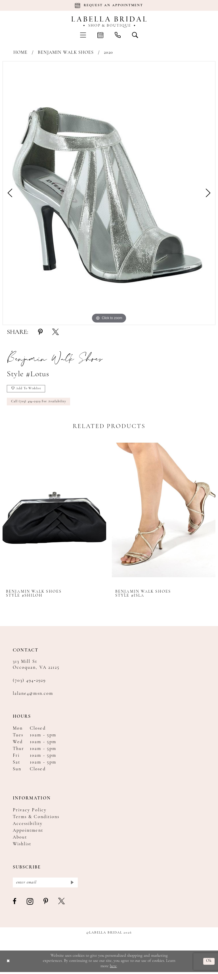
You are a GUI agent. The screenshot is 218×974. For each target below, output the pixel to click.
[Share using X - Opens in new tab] (55, 332)
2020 (108, 52)
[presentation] (54, 511)
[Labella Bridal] (109, 22)
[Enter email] (45, 884)
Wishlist (22, 845)
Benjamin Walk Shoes (66, 52)
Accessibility (28, 825)
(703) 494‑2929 (29, 682)
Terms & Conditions (36, 818)
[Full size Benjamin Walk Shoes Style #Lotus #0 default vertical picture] (109, 193)
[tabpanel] (109, 193)
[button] (83, 35)
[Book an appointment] (109, 5)
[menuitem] (83, 35)
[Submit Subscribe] (72, 884)
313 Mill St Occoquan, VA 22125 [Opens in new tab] (36, 666)
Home (20, 52)
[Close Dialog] (8, 963)
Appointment (28, 832)
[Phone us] (117, 35)
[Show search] (135, 35)
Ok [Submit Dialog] (209, 963)
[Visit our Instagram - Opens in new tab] (30, 904)
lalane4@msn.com (33, 695)
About (20, 839)
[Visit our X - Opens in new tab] (61, 904)
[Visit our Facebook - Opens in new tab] (15, 903)
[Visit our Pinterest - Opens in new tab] (46, 903)
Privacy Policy (30, 811)
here (113, 968)
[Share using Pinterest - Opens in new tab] (40, 332)
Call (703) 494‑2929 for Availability (40, 403)
